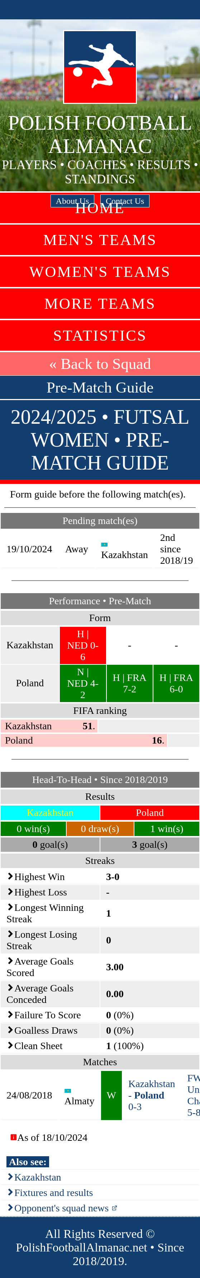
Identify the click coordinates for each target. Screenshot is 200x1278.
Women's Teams (100, 271)
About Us (72, 201)
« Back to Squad (100, 363)
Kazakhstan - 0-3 (151, 1095)
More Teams (100, 303)
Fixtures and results (53, 1192)
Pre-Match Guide (100, 387)
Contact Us (125, 201)
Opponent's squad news (61, 1208)
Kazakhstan (37, 1177)
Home (100, 208)
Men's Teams (100, 239)
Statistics (100, 335)
